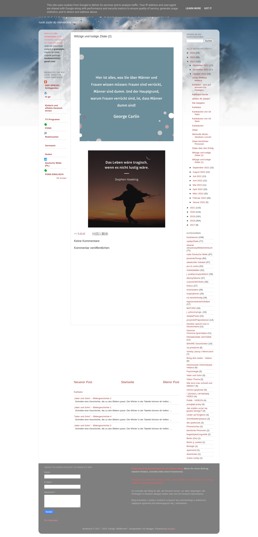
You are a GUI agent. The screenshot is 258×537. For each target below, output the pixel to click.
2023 (193, 57)
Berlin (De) (192, 438)
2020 (193, 212)
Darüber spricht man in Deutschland (198, 325)
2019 (193, 216)
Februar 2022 (200, 198)
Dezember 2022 (201, 65)
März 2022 (198, 193)
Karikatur (78, 392)
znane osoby (193, 458)
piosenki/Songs (194, 258)
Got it (208, 8)
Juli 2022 (197, 176)
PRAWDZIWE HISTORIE (199, 337)
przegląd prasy (194, 404)
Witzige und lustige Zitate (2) (201, 153)
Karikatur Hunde (200, 94)
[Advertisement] (126, 353)
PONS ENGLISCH (54, 174)
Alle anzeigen (61, 178)
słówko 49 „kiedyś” (201, 98)
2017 (193, 225)
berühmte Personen (196, 430)
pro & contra (193, 266)
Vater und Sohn (194, 375)
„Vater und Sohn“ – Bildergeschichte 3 (92, 425)
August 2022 (199, 172)
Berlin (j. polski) (194, 442)
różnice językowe (195, 390)
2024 (193, 53)
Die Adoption (198, 103)
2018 (193, 220)
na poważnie (193, 347)
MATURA (191, 308)
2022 (193, 61)
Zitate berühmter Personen (200, 142)
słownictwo (192, 454)
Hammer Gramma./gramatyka (197, 331)
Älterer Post (171, 382)
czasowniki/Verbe (195, 282)
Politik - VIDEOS (195, 400)
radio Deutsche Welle (197, 254)
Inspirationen (193, 293)
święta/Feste (193, 316)
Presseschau (193, 426)
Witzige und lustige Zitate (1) (201, 160)
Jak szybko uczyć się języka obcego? (197, 409)
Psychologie (193, 371)
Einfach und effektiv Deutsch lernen (53, 108)
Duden (48, 154)
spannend (191, 450)
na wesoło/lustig (194, 297)
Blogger (171, 528)
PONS (48, 128)
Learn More (193, 8)
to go (48, 96)
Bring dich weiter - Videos (199, 358)
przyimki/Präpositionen (198, 320)
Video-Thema (193, 379)
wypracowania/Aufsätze (198, 301)
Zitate (195, 130)
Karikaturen (198, 125)
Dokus (190, 286)
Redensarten (52, 137)
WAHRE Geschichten (197, 343)
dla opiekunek (193, 422)
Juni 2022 (198, 180)
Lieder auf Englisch (196, 415)
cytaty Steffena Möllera (199, 79)
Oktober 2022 (200, 74)
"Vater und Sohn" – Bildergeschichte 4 (92, 416)
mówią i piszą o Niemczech (200, 351)
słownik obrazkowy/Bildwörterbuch (200, 246)
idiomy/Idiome (193, 278)
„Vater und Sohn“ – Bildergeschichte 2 (92, 398)
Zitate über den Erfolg (203, 148)
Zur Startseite (51, 520)
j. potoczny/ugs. (194, 312)
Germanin (50, 145)
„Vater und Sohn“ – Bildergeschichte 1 (92, 407)
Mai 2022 (197, 185)
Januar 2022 (199, 202)
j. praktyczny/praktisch (197, 274)
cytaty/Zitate (193, 241)
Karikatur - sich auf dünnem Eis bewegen (201, 87)
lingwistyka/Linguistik (197, 434)
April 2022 (198, 189)
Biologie (190, 446)
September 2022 (201, 167)
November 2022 (201, 69)
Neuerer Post (83, 382)
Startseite (127, 382)
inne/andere (192, 289)
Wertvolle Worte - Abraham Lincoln (201, 135)
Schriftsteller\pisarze (197, 419)
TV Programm (52, 119)
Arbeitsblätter (193, 270)
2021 (193, 207)
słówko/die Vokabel (196, 262)
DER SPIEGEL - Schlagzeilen (53, 86)
